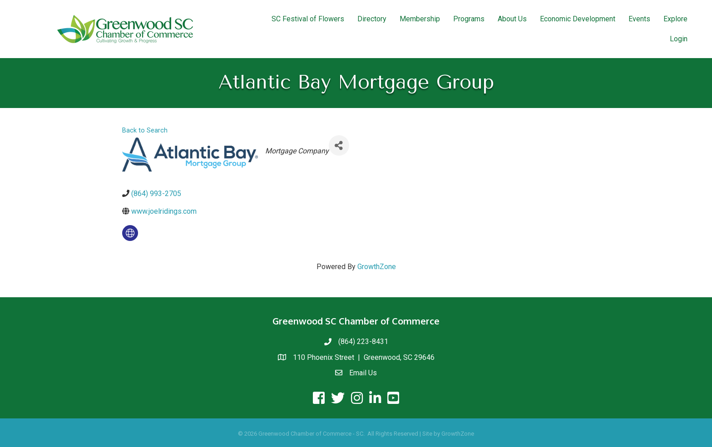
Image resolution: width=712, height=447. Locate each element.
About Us (512, 19)
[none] (130, 233)
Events (639, 19)
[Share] (339, 145)
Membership (420, 19)
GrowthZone (376, 266)
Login (678, 38)
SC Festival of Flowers (308, 19)
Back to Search (145, 130)
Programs (469, 19)
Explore (675, 19)
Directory (371, 19)
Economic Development (577, 19)
